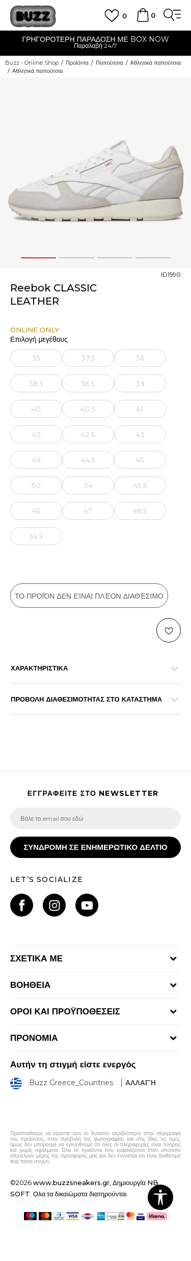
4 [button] (153, 257)
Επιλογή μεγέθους (39, 339)
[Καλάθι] (142, 19)
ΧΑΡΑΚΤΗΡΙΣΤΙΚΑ (90, 668)
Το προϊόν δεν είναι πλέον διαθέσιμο (89, 596)
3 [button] (115, 257)
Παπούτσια (109, 62)
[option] (95, 43)
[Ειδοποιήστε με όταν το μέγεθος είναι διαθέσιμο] (36, 358)
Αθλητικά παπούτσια (155, 62)
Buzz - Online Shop (32, 62)
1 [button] (38, 257)
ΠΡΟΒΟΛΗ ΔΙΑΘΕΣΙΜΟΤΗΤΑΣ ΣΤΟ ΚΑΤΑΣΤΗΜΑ (90, 699)
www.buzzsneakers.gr (71, 1182)
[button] (168, 630)
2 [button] (76, 257)
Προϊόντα (77, 62)
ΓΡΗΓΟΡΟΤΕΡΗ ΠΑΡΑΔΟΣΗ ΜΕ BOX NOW (95, 39)
